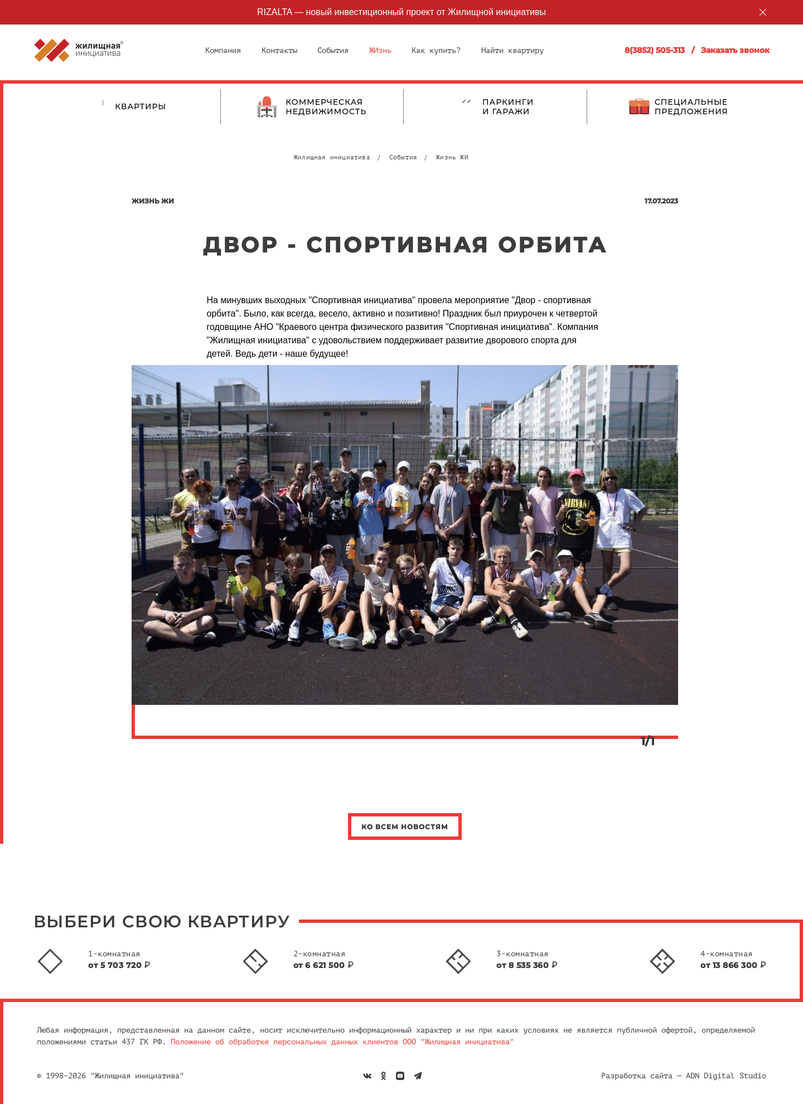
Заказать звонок (735, 50)
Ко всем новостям (404, 827)
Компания (223, 50)
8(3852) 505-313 (655, 50)
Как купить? (436, 50)
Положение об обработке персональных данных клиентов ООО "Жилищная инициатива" (342, 1042)
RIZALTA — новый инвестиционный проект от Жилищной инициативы (401, 12)
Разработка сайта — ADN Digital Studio (683, 1076)
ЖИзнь (380, 50)
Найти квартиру (512, 50)
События (333, 50)
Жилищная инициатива (332, 157)
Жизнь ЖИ (452, 157)
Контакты (279, 50)
